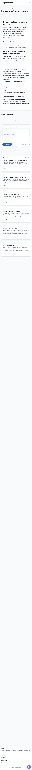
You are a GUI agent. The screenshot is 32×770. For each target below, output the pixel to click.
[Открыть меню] (29, 2)
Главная (3, 8)
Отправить (7, 144)
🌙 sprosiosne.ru (7, 3)
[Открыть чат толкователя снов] (29, 767)
